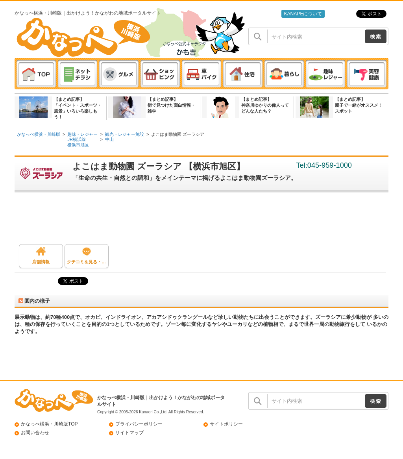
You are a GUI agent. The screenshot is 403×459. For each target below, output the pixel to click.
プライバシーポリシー (139, 424)
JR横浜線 (76, 139)
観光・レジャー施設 (124, 134)
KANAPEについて (303, 14)
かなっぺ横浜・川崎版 (38, 134)
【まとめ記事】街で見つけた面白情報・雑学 (171, 105)
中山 (109, 139)
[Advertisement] (205, 220)
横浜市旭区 (78, 145)
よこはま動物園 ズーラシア (177, 134)
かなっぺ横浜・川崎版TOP (49, 424)
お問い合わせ (35, 432)
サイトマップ (129, 432)
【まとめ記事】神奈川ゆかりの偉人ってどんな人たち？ (265, 105)
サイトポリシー (226, 424)
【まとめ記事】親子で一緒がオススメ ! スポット (358, 105)
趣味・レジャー (82, 134)
